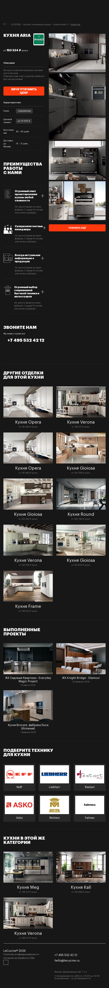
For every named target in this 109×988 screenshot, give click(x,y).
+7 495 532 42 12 (26, 340)
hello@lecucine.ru (67, 960)
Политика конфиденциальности (21, 954)
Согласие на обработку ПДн (19, 958)
